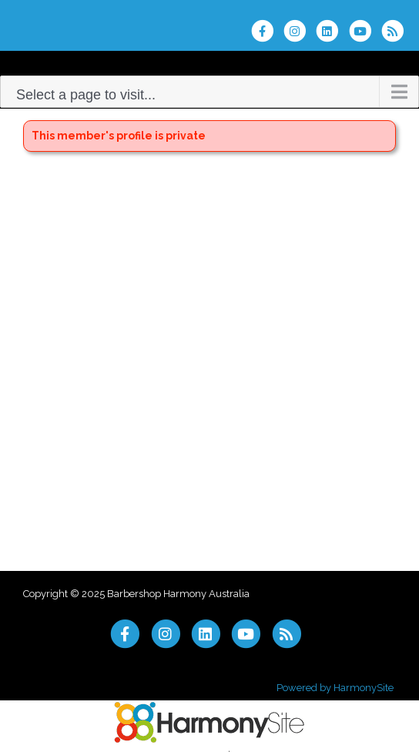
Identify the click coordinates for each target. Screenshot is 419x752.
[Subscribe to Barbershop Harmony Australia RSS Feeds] (396, 30)
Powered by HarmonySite (335, 687)
